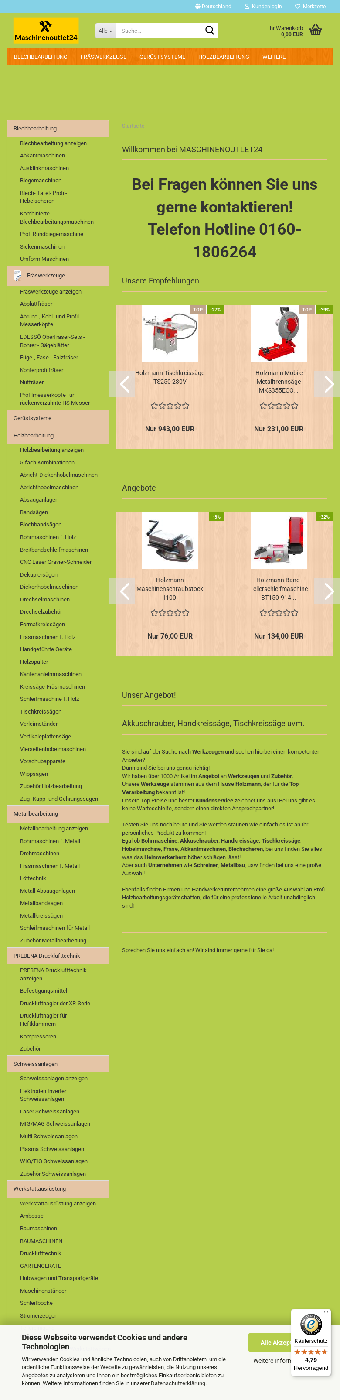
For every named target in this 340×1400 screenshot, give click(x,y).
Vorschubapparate (42, 761)
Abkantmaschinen (42, 155)
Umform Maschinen (44, 259)
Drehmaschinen (39, 853)
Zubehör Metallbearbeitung (53, 940)
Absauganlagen (39, 499)
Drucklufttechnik (40, 1253)
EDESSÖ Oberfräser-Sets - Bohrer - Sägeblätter (52, 341)
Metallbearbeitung (36, 813)
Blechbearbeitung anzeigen (53, 143)
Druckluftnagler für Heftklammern (43, 1019)
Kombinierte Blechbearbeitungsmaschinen (57, 217)
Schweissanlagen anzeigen (54, 1078)
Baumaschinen (38, 1228)
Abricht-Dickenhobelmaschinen (59, 474)
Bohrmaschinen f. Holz (48, 537)
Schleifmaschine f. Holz (49, 699)
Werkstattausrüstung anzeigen (58, 1203)
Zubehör (30, 1048)
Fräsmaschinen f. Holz (47, 637)
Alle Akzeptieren (283, 1342)
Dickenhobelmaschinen (49, 587)
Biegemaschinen (40, 180)
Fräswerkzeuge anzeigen (51, 291)
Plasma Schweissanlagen (52, 1149)
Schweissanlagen (36, 1064)
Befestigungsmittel (43, 990)
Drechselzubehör (41, 611)
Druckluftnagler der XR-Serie (55, 1003)
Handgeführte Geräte (46, 649)
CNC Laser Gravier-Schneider (56, 562)
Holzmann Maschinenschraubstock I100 (169, 589)
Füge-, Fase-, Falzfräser (49, 357)
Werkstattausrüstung (40, 1188)
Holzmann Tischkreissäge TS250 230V (169, 377)
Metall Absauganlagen (47, 891)
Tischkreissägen (40, 711)
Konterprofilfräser (41, 370)
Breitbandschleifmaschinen (54, 549)
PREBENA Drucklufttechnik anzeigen (53, 974)
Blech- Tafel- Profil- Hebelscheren (43, 197)
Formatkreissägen (42, 624)
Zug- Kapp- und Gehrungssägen (59, 799)
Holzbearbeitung (223, 57)
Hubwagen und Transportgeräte (59, 1278)
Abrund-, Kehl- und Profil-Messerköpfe (50, 320)
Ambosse (32, 1215)
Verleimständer (39, 723)
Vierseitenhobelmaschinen (53, 749)
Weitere (274, 57)
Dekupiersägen (39, 574)
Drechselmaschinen (45, 599)
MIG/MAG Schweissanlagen (55, 1123)
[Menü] (326, 1314)
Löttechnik (33, 878)
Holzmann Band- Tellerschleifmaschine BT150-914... (279, 589)
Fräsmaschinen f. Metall (50, 866)
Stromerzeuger (38, 1315)
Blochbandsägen (40, 524)
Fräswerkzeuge (103, 57)
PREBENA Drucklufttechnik (47, 956)
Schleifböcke (36, 1303)
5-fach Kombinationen (47, 462)
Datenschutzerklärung (178, 1383)
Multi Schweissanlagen (49, 1136)
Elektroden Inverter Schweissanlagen (43, 1095)
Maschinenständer (43, 1290)
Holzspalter (34, 662)
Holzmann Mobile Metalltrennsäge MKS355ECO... (279, 381)
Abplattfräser (36, 303)
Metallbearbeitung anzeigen (54, 828)
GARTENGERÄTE (40, 1266)
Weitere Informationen (283, 1360)
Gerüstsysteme (162, 57)
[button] (213, 6)
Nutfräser (32, 382)
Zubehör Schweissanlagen (53, 1174)
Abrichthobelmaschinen (49, 487)
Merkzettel (311, 6)
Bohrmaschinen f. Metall (50, 841)
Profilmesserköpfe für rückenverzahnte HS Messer (55, 399)
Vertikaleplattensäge (45, 736)
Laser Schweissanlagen (49, 1111)
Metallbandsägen (41, 903)
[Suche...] (105, 30)
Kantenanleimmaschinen (51, 674)
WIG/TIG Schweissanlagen (54, 1161)
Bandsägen (34, 512)
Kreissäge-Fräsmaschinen (52, 686)
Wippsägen (34, 774)
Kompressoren (38, 1036)
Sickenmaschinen (42, 246)
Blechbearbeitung (41, 57)
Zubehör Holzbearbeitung (51, 786)
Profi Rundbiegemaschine (51, 234)
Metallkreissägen (41, 915)
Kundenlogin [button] (263, 6)
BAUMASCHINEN (41, 1241)
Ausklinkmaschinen (44, 168)
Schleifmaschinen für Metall (55, 928)
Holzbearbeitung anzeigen (52, 450)
